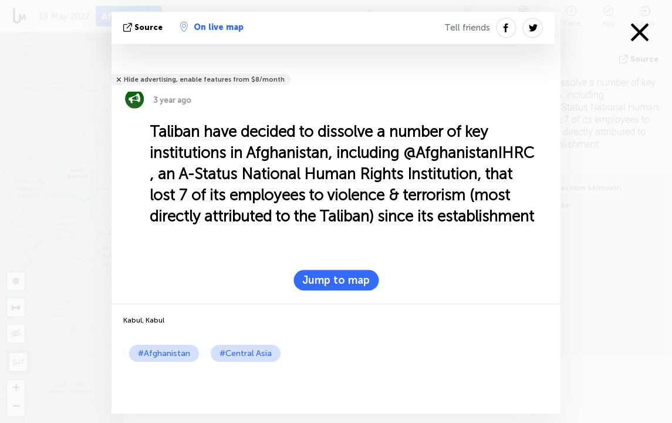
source (144, 27)
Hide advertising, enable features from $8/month (204, 79)
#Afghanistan (164, 353)
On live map (212, 27)
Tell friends (467, 27)
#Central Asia (246, 353)
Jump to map (336, 280)
